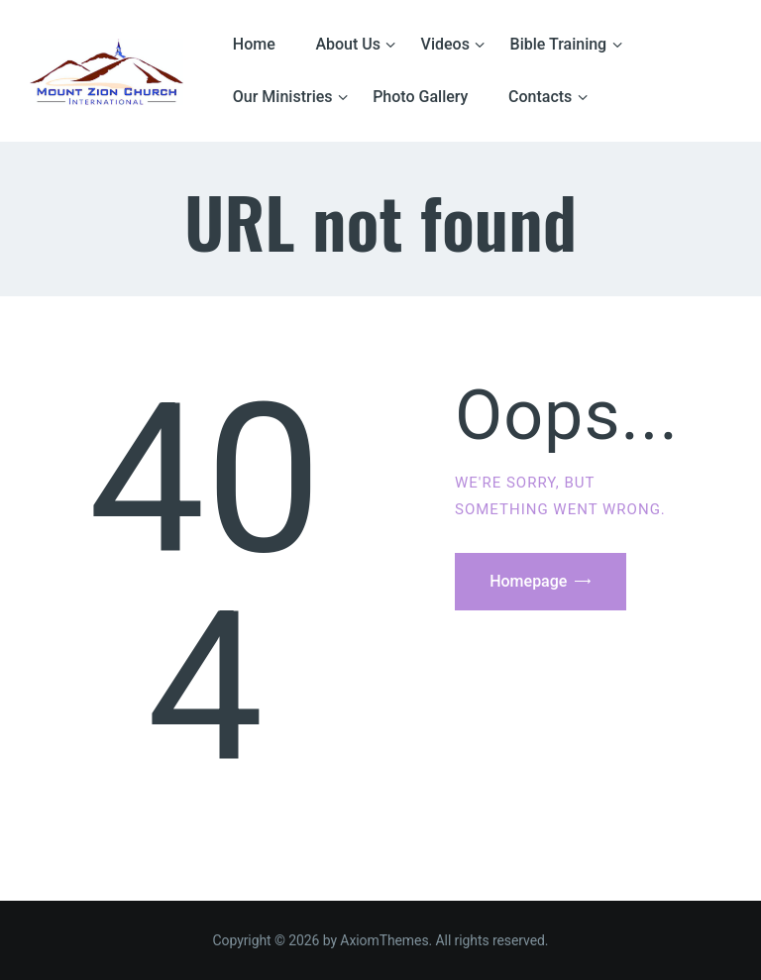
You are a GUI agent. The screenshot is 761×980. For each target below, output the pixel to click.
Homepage (528, 581)
